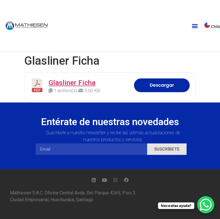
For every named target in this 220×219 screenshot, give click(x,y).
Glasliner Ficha (72, 83)
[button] (195, 26)
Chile (211, 25)
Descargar (162, 85)
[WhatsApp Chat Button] (205, 204)
